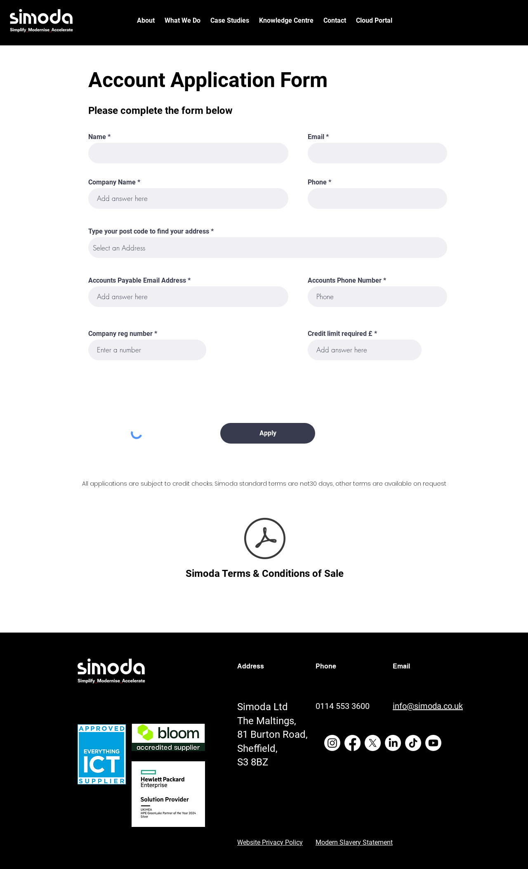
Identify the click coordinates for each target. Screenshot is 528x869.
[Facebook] (352, 743)
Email (316, 137)
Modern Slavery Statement (354, 842)
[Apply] (267, 433)
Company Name (112, 182)
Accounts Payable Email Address (137, 280)
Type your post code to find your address (148, 231)
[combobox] (267, 247)
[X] (373, 743)
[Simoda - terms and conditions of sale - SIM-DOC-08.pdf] (264, 539)
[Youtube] (433, 743)
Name (97, 137)
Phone (317, 182)
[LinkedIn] (393, 743)
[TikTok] (413, 743)
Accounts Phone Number (345, 280)
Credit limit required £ (340, 334)
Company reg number (120, 334)
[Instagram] (332, 743)
